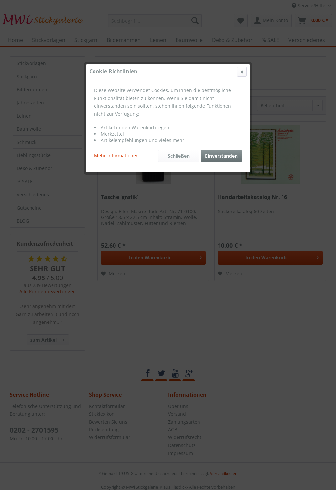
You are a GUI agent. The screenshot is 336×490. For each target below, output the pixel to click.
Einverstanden (221, 156)
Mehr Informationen (116, 155)
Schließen (179, 156)
